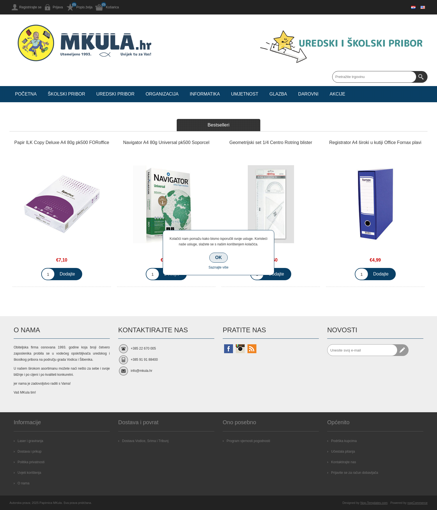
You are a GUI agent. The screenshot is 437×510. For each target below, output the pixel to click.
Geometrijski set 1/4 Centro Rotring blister (270, 142)
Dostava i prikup (30, 451)
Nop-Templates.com (374, 502)
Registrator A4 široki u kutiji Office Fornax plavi (375, 142)
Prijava (58, 7)
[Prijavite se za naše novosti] (362, 350)
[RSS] (251, 348)
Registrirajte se (30, 7)
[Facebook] (228, 348)
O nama (24, 483)
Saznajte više (218, 267)
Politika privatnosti (31, 462)
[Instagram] (240, 348)
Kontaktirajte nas (343, 462)
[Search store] (374, 76)
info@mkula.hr (141, 371)
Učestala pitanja (343, 451)
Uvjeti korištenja (29, 473)
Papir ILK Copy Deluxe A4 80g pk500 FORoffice (61, 142)
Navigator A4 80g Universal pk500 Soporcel (166, 142)
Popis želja (84, 7)
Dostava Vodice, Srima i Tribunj (145, 441)
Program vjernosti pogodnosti (248, 441)
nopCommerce (417, 502)
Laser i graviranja (30, 441)
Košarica (112, 7)
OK (218, 257)
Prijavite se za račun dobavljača (354, 473)
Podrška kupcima (344, 441)
